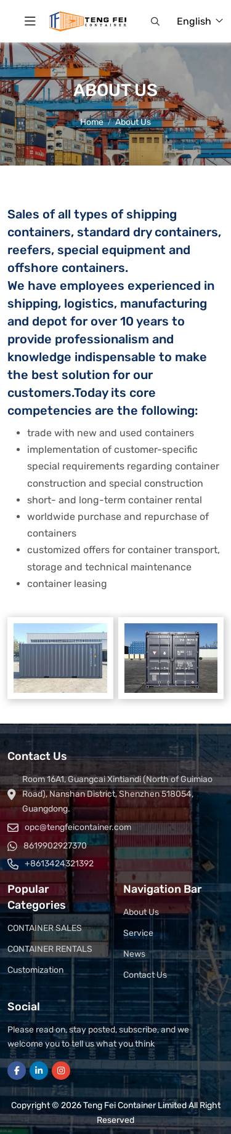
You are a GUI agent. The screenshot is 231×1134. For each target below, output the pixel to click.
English (194, 21)
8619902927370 (55, 846)
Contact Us (145, 975)
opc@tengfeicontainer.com (78, 827)
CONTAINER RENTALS (49, 949)
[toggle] (30, 21)
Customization (35, 970)
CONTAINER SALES (44, 928)
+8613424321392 (59, 863)
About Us (141, 912)
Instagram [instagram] (61, 1070)
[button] (155, 21)
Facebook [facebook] (16, 1070)
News (134, 954)
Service (138, 933)
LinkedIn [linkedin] (39, 1070)
